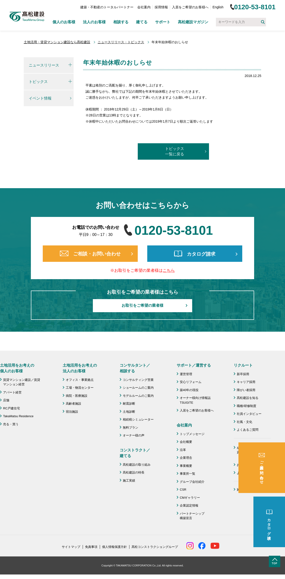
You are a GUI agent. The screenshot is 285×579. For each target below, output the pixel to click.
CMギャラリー (190, 497)
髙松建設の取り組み (137, 464)
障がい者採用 (246, 390)
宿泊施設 (72, 411)
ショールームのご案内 (138, 387)
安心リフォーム (190, 382)
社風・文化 (244, 422)
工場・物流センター (80, 387)
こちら (169, 270)
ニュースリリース (44, 65)
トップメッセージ (192, 434)
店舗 (6, 400)
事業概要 (186, 466)
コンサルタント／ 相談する (135, 368)
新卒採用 (243, 374)
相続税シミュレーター (138, 419)
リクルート (243, 365)
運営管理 (186, 374)
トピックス (38, 82)
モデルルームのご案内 (138, 395)
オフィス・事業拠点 (80, 380)
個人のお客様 (63, 22)
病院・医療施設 (76, 395)
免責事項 (91, 547)
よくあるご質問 (247, 429)
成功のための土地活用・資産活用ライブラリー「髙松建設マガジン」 (254, 452)
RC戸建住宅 (11, 408)
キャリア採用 (246, 382)
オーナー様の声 (133, 435)
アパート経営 (12, 392)
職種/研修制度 (246, 406)
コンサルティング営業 (138, 380)
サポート (162, 22)
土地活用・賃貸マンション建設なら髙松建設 (57, 42)
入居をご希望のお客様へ (190, 7)
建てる (141, 22)
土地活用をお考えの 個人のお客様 (17, 368)
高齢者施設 (73, 403)
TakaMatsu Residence (18, 416)
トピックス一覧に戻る (174, 151)
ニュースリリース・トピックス (121, 42)
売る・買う (11, 424)
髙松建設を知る (247, 398)
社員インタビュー (249, 414)
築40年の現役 (189, 390)
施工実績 (129, 480)
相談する (120, 22)
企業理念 (186, 457)
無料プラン (130, 427)
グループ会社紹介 (192, 481)
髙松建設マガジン (193, 22)
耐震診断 (129, 403)
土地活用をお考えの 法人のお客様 (80, 368)
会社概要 (186, 442)
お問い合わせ (246, 465)
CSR (183, 489)
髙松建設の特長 (133, 472)
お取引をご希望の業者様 (142, 305)
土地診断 (129, 411)
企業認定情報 (189, 505)
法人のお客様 (94, 22)
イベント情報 (40, 98)
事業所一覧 (187, 473)
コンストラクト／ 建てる (135, 453)
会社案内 (144, 7)
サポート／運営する (194, 365)
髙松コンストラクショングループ (155, 547)
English (218, 7)
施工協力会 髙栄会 (251, 489)
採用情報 (161, 7)
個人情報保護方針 (114, 547)
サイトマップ (71, 547)
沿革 (183, 450)
